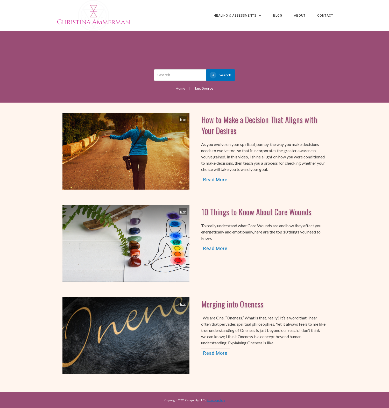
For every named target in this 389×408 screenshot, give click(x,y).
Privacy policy (216, 400)
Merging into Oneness (232, 304)
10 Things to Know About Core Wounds (256, 212)
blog (183, 119)
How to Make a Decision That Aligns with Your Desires (259, 125)
